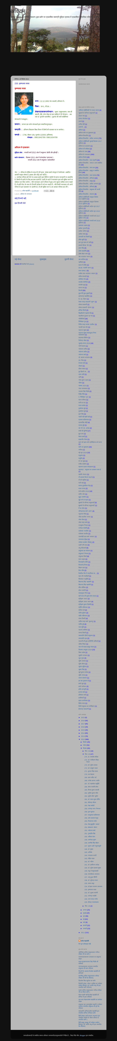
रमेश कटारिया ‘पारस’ (84, 517)
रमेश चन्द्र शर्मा (83, 522)
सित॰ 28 (87, 906)
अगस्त (85, 910)
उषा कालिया (82, 259)
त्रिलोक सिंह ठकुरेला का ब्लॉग (87, 980)
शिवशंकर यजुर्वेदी (83, 579)
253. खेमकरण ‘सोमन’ (90, 827)
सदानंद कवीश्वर (83, 630)
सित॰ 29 (87, 754)
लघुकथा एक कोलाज (84, 551)
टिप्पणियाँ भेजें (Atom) (27, 264)
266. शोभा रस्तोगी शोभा (91, 787)
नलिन (80, 383)
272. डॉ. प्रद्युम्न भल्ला (91, 768)
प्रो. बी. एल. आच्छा (84, 428)
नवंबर (85, 745)
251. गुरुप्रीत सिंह (89, 833)
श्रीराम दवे (82, 610)
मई (84, 919)
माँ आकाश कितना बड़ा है (85, 477)
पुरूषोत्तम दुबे (82, 411)
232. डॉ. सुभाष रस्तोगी (91, 893)
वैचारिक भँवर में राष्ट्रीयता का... (88, 573)
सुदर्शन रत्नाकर (83, 655)
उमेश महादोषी (82, 251)
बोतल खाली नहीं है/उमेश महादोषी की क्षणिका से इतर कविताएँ (89, 996)
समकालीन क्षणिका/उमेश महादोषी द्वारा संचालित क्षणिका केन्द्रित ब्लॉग (89, 1012)
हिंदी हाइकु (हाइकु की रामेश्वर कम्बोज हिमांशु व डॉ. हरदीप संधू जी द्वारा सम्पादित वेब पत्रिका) (90, 1024)
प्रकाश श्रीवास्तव (84, 420)
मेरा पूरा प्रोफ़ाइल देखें (85, 944)
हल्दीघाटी (81, 698)
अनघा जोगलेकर (83, 118)
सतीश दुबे (81, 624)
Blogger (82, 1035)
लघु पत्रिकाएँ (82, 548)
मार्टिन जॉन (82, 494)
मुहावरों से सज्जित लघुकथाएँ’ (87, 505)
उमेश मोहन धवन (83, 254)
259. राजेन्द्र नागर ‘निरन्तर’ (92, 809)
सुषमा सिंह (81, 669)
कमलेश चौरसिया (83, 282)
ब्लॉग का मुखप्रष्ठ (84, 447)
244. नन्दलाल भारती (90, 855)
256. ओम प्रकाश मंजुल (91, 818)
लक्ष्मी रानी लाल (83, 545)
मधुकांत (81, 455)
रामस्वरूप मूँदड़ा (83, 539)
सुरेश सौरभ (82, 664)
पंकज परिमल (82, 400)
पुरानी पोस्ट (69, 259)
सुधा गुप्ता (81, 658)
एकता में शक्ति (82, 265)
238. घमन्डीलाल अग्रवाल (92, 874)
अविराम (18, 11)
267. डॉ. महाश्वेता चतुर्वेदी (91, 784)
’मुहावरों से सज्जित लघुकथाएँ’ (87, 113)
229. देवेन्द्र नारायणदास (91, 902)
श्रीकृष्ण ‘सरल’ (83, 599)
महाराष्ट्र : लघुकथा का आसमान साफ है (90, 469)
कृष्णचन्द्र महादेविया (84, 296)
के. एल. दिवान (82, 299)
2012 (83, 739)
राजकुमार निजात (83, 525)
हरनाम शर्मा (82, 692)
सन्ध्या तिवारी (82, 633)
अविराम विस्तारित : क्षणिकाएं (86, 178)
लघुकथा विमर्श (83, 556)
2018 (83, 720)
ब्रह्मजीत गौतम (83, 439)
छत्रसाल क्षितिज (83, 337)
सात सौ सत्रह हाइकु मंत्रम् (86, 647)
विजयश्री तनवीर (83, 562)
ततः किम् (81, 360)
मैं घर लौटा (82, 508)
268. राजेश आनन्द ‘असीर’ (92, 780)
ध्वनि (80, 377)
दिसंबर (85, 742)
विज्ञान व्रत (82, 568)
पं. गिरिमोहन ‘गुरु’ (83, 397)
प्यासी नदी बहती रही (84, 417)
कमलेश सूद (82, 285)
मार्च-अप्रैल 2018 (84, 491)
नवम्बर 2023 (82, 386)
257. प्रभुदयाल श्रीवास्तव (92, 815)
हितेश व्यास (82, 703)
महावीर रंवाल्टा (83, 474)
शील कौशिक (82, 587)
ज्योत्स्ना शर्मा (82, 354)
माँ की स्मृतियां (82, 480)
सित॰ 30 (87, 751)
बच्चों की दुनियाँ (83, 431)
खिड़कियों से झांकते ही (85, 313)
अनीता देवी (82, 124)
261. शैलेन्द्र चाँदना (90, 802)
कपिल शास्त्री (83, 276)
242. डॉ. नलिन (89, 861)
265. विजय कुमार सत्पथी (91, 790)
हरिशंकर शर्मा (82, 695)
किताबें (80, 290)
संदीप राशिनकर (83, 616)
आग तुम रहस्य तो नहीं (85, 242)
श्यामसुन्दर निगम (83, 593)
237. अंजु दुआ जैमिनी (90, 877)
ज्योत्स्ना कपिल (83, 352)
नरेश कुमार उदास (83, 380)
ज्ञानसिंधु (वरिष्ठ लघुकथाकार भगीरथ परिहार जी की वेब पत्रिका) (89, 977)
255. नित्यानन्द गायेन (90, 821)
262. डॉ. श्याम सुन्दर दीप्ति (92, 799)
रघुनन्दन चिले (82, 514)
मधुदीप (80, 458)
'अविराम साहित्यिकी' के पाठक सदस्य (89, 110)
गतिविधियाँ (81, 319)
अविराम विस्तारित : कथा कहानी (87, 160)
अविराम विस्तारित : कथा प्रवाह (87, 175)
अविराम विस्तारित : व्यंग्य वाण (87, 168)
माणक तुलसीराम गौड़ (84, 485)
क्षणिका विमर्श (82, 310)
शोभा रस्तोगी (82, 590)
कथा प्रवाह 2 (82, 271)
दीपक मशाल (82, 369)
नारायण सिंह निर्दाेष (84, 391)
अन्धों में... (81, 127)
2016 (83, 727)
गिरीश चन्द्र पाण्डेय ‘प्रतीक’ (86, 324)
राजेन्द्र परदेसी (83, 528)
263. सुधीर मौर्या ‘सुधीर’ (91, 796)
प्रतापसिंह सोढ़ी (83, 422)
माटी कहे (81, 483)
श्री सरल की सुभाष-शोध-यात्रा (87, 596)
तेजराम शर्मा (82, 363)
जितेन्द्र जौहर (82, 340)
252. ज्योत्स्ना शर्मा (89, 830)
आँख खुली (81, 239)
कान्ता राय (81, 288)
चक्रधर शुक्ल (82, 330)
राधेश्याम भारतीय (83, 534)
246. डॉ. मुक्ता (88, 849)
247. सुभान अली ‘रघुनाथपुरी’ (92, 846)
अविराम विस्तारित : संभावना (86, 194)
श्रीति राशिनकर (83, 607)
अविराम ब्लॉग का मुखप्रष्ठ (86, 133)
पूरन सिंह (81, 414)
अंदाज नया (82, 116)
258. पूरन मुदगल (89, 812)
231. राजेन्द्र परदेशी (90, 896)
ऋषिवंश (81, 262)
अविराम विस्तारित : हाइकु (86, 181)
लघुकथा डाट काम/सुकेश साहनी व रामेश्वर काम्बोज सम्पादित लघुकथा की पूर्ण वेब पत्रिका (90, 1006)
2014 (83, 733)
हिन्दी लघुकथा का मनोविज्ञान (87, 706)
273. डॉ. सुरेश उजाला (90, 765)
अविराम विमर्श (82, 157)
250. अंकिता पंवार (89, 837)
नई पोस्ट (18, 259)
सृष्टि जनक (82, 675)
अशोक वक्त (82, 234)
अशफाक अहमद (83, 225)
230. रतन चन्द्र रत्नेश (91, 899)
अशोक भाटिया (83, 231)
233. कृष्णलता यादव (90, 889)
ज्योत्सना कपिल (83, 349)
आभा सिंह (81, 248)
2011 (83, 932)
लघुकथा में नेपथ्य (83, 553)
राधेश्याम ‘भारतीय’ (84, 531)
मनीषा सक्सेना (82, 464)
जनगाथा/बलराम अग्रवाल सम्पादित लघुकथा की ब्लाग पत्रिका (88, 967)
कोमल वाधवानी (83, 304)
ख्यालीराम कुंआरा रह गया (86, 316)
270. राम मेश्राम (89, 774)
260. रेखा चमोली (89, 805)
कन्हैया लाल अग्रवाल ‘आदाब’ (87, 273)
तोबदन (80, 366)
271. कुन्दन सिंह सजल (91, 771)
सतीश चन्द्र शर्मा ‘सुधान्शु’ (86, 621)
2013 (83, 736)
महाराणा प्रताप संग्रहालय (86, 467)
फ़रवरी (85, 925)
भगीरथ (80, 450)
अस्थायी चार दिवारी (84, 237)
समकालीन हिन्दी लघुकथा (86, 635)
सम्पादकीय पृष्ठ (83, 638)
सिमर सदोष (82, 652)
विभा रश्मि (81, 570)
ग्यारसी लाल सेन (83, 327)
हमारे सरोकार (82, 686)
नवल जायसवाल (83, 388)
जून (84, 916)
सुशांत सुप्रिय (82, 666)
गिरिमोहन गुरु (82, 321)
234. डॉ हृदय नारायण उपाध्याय (93, 886)
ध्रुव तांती (81, 374)
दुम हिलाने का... (83, 371)
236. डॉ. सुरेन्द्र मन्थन (91, 880)
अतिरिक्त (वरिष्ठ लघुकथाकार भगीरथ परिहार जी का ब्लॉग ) (89, 953)
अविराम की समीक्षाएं (84, 149)
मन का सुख (82, 461)
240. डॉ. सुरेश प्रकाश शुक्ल (92, 868)
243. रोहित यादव (89, 858)
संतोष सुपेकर (82, 613)
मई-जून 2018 (83, 453)
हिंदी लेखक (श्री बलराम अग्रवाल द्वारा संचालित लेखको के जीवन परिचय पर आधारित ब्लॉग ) (89, 1018)
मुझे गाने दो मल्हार (83, 500)
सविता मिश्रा (82, 644)
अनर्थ (80, 121)
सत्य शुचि (81, 627)
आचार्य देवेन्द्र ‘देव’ (84, 245)
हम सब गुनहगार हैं (84, 681)
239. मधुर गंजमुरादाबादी (91, 871)
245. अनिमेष (88, 852)
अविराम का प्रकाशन (84, 146)
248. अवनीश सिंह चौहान (91, 843)
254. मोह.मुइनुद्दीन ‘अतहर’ (92, 824)
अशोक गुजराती (83, 228)
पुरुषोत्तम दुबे (82, 408)
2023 (83, 717)
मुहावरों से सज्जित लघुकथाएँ (86, 502)
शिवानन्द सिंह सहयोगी (85, 585)
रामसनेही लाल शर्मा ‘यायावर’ (86, 536)
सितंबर (85, 748)
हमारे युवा (81, 683)
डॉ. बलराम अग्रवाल (84, 357)
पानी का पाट (82, 403)
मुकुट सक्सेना (82, 497)
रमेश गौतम (81, 519)
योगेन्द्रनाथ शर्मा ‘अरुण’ (85, 511)
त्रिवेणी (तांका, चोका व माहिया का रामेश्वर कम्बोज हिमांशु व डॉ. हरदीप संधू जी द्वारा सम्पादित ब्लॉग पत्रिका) (90, 985)
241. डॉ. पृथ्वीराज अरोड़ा (91, 865)
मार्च (84, 922)
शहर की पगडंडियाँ (84, 576)
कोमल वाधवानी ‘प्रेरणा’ (85, 307)
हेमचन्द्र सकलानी (84, 709)
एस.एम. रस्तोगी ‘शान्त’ (85, 268)
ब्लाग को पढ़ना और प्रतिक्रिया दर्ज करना (90, 442)
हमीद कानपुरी (82, 689)
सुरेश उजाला (82, 661)
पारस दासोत (82, 405)
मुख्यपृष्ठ (43, 259)
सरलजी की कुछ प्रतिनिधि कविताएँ (88, 641)
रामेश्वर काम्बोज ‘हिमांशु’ (85, 542)
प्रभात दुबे (81, 425)
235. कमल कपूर (89, 883)
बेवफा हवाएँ (82, 436)
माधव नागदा (82, 488)
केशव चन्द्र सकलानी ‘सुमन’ (86, 302)
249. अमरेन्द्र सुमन (90, 840)
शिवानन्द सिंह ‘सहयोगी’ (85, 582)
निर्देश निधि (82, 394)
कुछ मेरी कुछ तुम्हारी (84, 293)
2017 (83, 724)
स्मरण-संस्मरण (83, 678)
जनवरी (85, 928)
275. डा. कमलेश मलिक (91, 757)
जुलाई (85, 913)
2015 (83, 730)
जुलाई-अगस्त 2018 (84, 343)
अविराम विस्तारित (83, 135)
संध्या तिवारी (82, 618)
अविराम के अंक (83, 151)
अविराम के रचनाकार (26, 194)
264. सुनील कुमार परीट (91, 793)
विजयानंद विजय (83, 565)
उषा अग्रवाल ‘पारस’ (84, 256)
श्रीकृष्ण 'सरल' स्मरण (85, 601)
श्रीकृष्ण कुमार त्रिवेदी (85, 604)
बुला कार (81, 434)
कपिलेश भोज (82, 279)
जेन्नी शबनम (82, 346)
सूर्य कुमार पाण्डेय (83, 672)
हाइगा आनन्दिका (83, 700)
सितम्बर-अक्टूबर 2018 (85, 650)
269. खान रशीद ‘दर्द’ (90, 777)
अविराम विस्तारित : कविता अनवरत (88, 138)
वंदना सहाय (82, 559)
